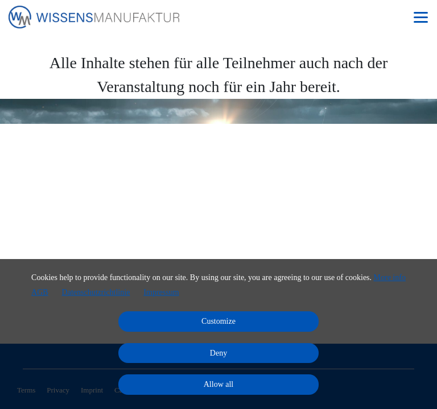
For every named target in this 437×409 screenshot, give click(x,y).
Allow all (219, 384)
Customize (218, 321)
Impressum (161, 292)
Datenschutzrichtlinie (96, 292)
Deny (218, 353)
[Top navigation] (420, 17)
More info (390, 277)
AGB (39, 292)
